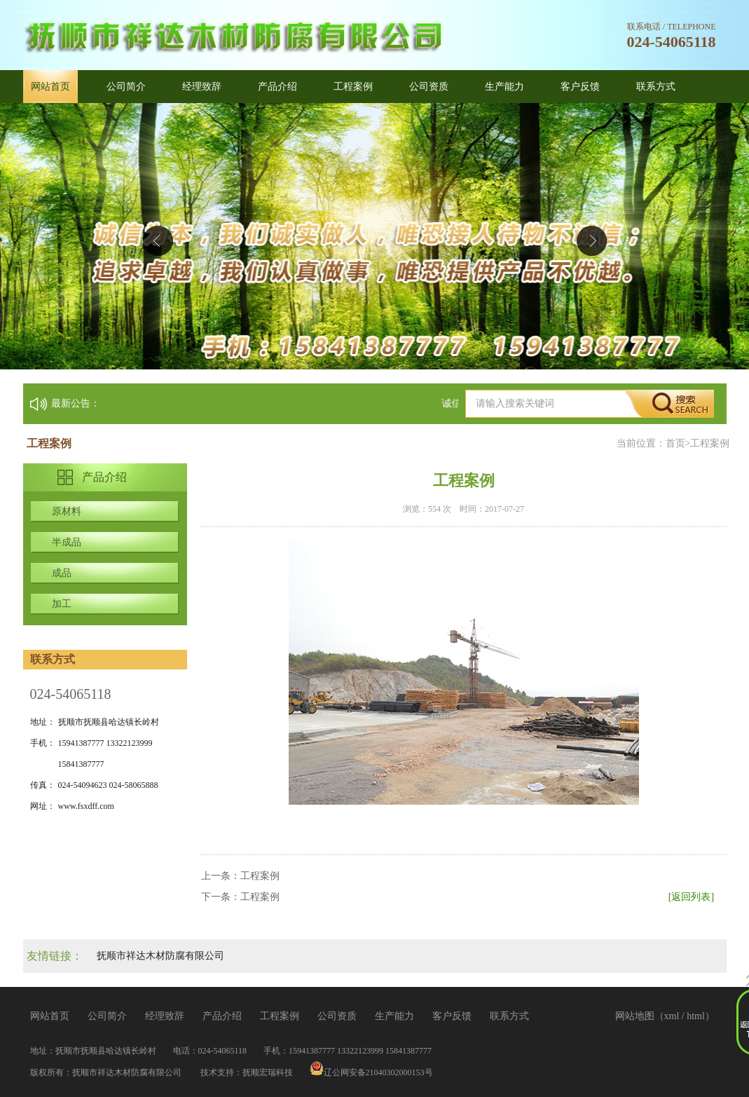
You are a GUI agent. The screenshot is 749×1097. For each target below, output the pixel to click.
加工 (61, 604)
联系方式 (655, 86)
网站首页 (50, 86)
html (696, 1016)
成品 (61, 573)
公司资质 (428, 86)
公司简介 (126, 86)
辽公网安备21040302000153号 (371, 1072)
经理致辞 (201, 86)
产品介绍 (277, 86)
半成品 (66, 542)
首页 (675, 443)
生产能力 (504, 86)
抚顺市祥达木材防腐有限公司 (160, 955)
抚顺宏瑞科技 (267, 1072)
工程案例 (353, 86)
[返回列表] (691, 897)
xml (672, 1016)
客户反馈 (580, 86)
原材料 (66, 511)
